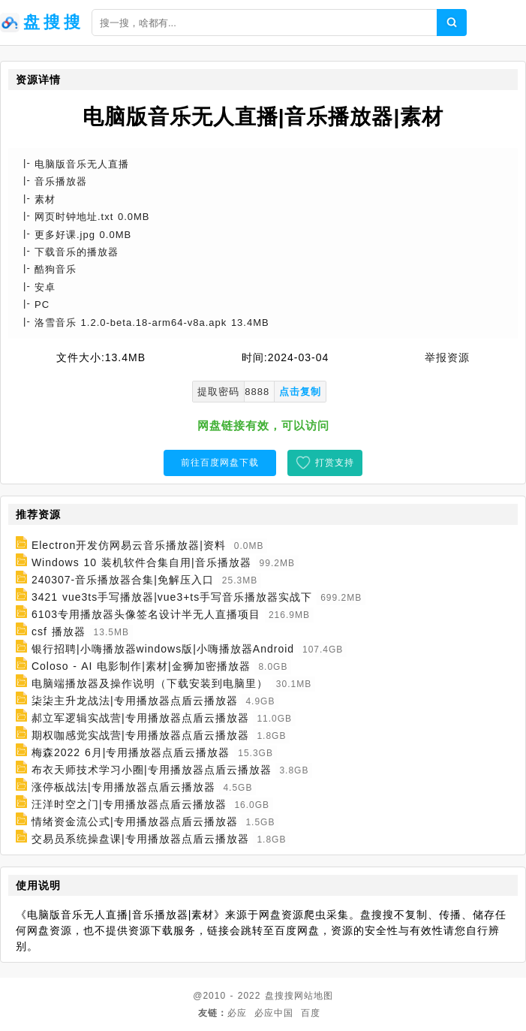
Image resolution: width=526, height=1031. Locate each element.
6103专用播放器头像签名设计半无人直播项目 (146, 614)
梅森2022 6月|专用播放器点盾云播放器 (131, 752)
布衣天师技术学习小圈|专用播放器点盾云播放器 (152, 770)
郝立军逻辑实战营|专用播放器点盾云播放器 (140, 718)
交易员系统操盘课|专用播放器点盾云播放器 (140, 839)
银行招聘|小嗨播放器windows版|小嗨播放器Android (163, 649)
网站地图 (313, 995)
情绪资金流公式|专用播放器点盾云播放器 (135, 821)
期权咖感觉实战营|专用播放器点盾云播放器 (140, 735)
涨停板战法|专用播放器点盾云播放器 (123, 787)
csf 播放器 (59, 632)
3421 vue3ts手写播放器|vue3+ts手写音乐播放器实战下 (172, 597)
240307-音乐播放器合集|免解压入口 (123, 580)
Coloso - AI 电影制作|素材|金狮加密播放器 (141, 666)
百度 (310, 1013)
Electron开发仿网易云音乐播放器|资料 (129, 545)
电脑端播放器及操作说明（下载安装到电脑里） (150, 683)
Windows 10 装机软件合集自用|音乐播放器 (141, 562)
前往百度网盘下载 (220, 462)
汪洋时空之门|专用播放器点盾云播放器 (129, 804)
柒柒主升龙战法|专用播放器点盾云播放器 (135, 701)
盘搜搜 (279, 995)
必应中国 (273, 1013)
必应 (237, 1013)
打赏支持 (334, 462)
